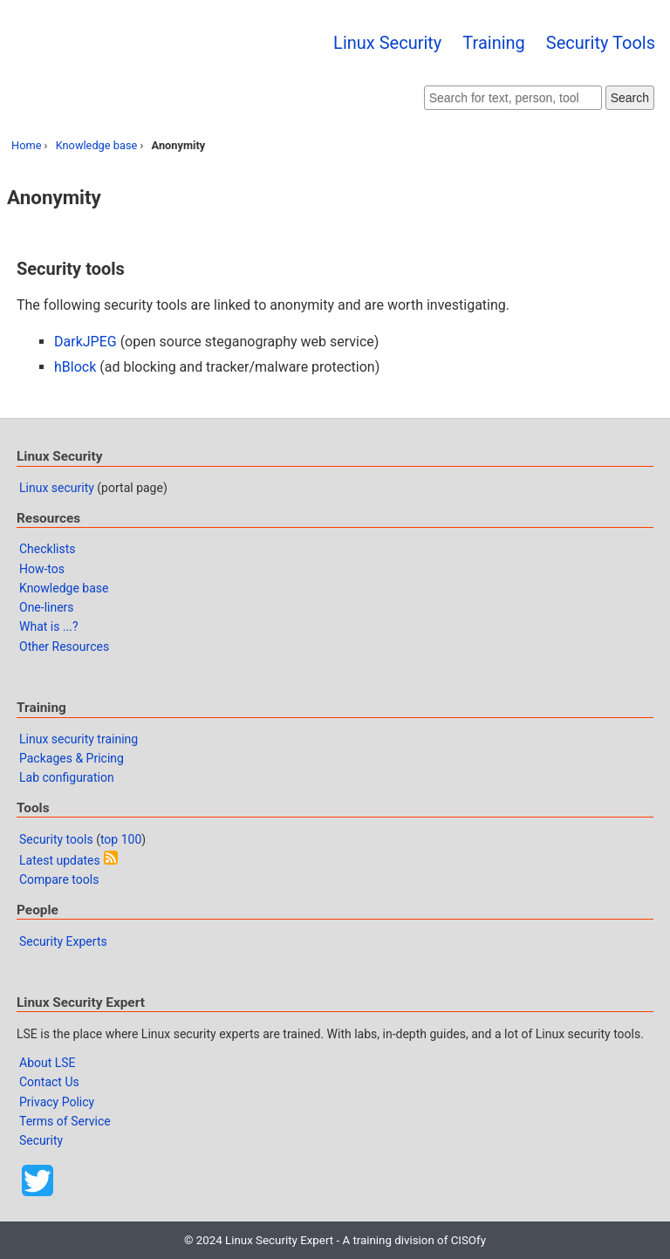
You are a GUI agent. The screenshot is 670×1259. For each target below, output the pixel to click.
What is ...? (49, 626)
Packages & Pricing (71, 758)
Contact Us (49, 1082)
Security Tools (600, 42)
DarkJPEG (85, 341)
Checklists (47, 549)
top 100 (120, 839)
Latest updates (59, 860)
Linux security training (78, 739)
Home (26, 145)
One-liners (46, 607)
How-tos (42, 569)
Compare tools (59, 879)
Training (493, 42)
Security (41, 1140)
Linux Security (387, 42)
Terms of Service (65, 1121)
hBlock (75, 367)
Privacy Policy (56, 1102)
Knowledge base (97, 145)
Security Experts (63, 941)
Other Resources (64, 646)
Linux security (56, 488)
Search (630, 98)
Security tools (56, 839)
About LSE (47, 1063)
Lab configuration (66, 777)
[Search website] (513, 98)
